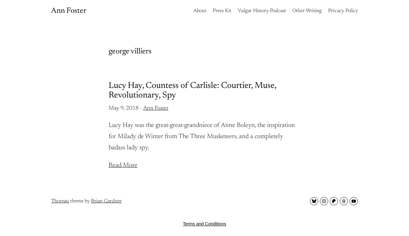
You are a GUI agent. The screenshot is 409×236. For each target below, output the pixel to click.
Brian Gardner (106, 201)
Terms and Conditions (204, 223)
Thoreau (60, 201)
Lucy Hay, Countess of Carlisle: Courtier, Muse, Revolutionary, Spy (192, 91)
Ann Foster (68, 11)
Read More (123, 165)
